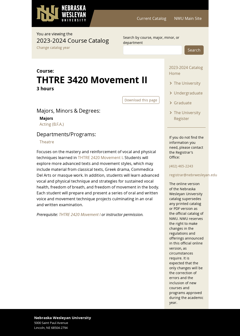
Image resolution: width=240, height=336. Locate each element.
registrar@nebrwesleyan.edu (193, 175)
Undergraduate (188, 93)
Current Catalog (151, 18)
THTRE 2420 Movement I (100, 157)
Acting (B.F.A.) (52, 124)
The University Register (187, 115)
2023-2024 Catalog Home (186, 70)
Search (194, 50)
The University (187, 83)
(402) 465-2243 (181, 166)
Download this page (141, 100)
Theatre (47, 142)
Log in (197, 5)
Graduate (183, 103)
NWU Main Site (188, 18)
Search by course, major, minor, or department (151, 40)
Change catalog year (53, 47)
